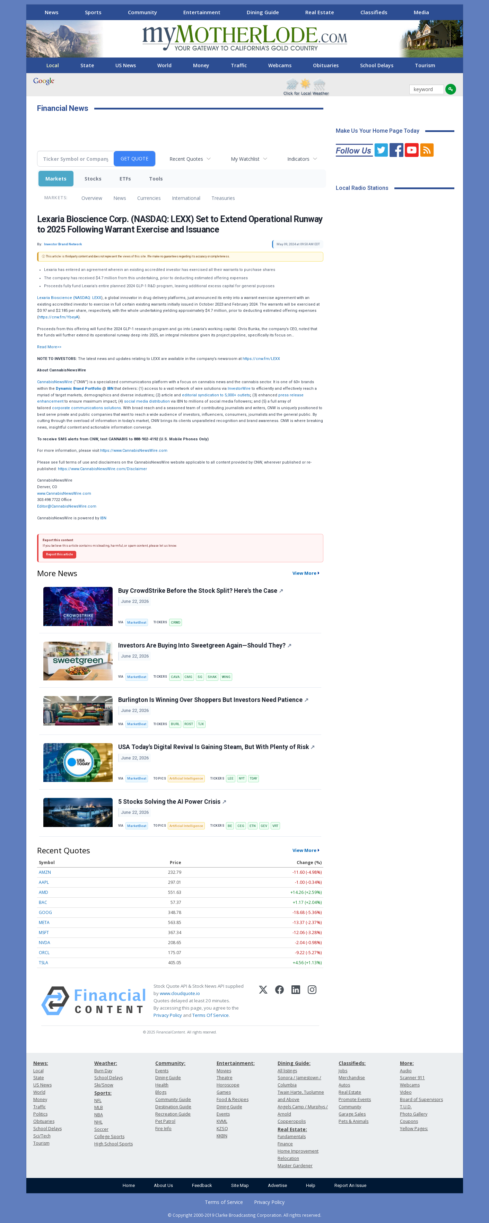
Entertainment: (236, 1063)
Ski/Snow (103, 1085)
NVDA (44, 942)
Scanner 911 (412, 1078)
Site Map (240, 1185)
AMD (43, 892)
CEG (240, 826)
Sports (93, 12)
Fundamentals (292, 1137)
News (52, 12)
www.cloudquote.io (180, 993)
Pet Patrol (165, 1121)
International (186, 198)
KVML (222, 1121)
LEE (231, 778)
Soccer (101, 1129)
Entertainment (201, 12)
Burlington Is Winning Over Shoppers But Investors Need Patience (213, 699)
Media (421, 12)
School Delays (376, 65)
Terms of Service (224, 1202)
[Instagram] (312, 1001)
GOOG (45, 912)
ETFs (125, 178)
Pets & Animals (353, 1121)
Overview (91, 198)
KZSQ (222, 1129)
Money (201, 65)
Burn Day (103, 1071)
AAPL (44, 882)
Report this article (59, 554)
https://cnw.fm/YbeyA (58, 317)
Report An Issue (350, 1185)
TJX (201, 724)
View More (304, 573)
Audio (406, 1071)
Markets (56, 178)
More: (407, 1063)
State (87, 65)
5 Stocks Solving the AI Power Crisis (172, 801)
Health (161, 1085)
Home (129, 1185)
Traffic (239, 65)
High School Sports (113, 1144)
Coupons (409, 1121)
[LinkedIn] (296, 1001)
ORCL (44, 953)
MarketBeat (136, 622)
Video (406, 1092)
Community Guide (173, 1099)
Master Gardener (295, 1166)
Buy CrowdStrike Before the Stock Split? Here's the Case (200, 590)
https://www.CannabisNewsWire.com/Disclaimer (102, 469)
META (44, 922)
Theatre (225, 1078)
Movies (224, 1071)
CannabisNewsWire (54, 382)
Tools (156, 178)
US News (125, 65)
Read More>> (49, 347)
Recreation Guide (173, 1114)
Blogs (160, 1092)
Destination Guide (173, 1107)
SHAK (212, 677)
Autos (344, 1085)
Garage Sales (352, 1114)
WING (226, 677)
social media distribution (147, 401)
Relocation (288, 1158)
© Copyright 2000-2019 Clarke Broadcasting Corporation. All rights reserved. (244, 1215)
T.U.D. (406, 1107)
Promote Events (355, 1099)
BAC (43, 902)
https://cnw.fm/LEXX (261, 359)
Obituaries (326, 65)
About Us (163, 1185)
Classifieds (373, 12)
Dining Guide (263, 12)
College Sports (109, 1137)
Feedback (202, 1185)
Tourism (425, 65)
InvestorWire (239, 388)
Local (52, 65)
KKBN (222, 1136)
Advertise (277, 1185)
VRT (275, 826)
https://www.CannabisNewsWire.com (133, 450)
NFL (98, 1100)
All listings (287, 1071)
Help (310, 1185)
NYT (242, 778)
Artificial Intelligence (186, 778)
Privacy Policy (168, 1015)
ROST (188, 724)
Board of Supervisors (421, 1099)
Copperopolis (292, 1121)
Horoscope (228, 1085)
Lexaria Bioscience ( (56, 298)
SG (200, 677)
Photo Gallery (413, 1114)
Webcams (279, 65)
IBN (103, 518)
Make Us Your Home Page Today (377, 130)
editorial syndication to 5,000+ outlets (216, 395)
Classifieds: (352, 1063)
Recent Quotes (186, 159)
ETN (253, 826)
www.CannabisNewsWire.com (64, 493)
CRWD (175, 622)
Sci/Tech (42, 1136)
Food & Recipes (232, 1099)
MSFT (44, 932)
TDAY (253, 778)
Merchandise (352, 1078)
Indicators (298, 159)
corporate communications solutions (86, 408)
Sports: (103, 1093)
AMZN (45, 872)
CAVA (175, 677)
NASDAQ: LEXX (88, 298)
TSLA (43, 963)
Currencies (149, 198)
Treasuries (223, 198)
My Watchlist (245, 159)
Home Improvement (298, 1151)
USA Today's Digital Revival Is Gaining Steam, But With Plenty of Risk (216, 747)
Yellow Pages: (414, 1129)
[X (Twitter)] (263, 1001)
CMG (188, 677)
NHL (98, 1122)
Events (161, 1071)
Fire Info (163, 1129)
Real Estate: (292, 1129)
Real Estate (319, 12)
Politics (40, 1114)
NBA (98, 1115)
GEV (264, 826)
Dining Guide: (294, 1063)
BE (230, 826)
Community (142, 12)
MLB (98, 1107)
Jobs (343, 1071)
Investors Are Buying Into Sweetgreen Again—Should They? (204, 645)
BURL (175, 724)
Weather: (105, 1063)
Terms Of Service (210, 1015)
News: (40, 1063)
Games (224, 1092)
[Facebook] (279, 1001)
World (164, 65)
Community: (170, 1063)
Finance (285, 1144)
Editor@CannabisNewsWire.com (66, 506)
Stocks (93, 178)
